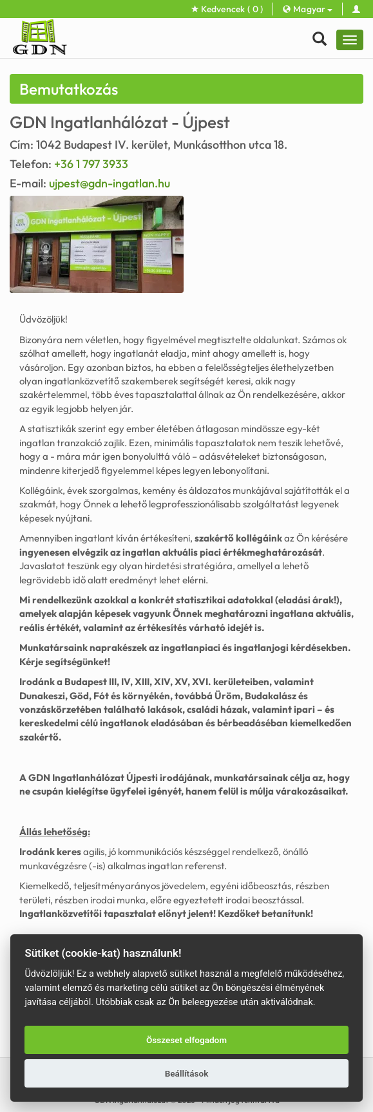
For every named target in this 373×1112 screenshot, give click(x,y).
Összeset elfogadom (186, 1040)
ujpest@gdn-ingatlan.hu (109, 183)
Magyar (307, 9)
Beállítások (187, 1073)
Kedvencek (227, 9)
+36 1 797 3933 (91, 163)
